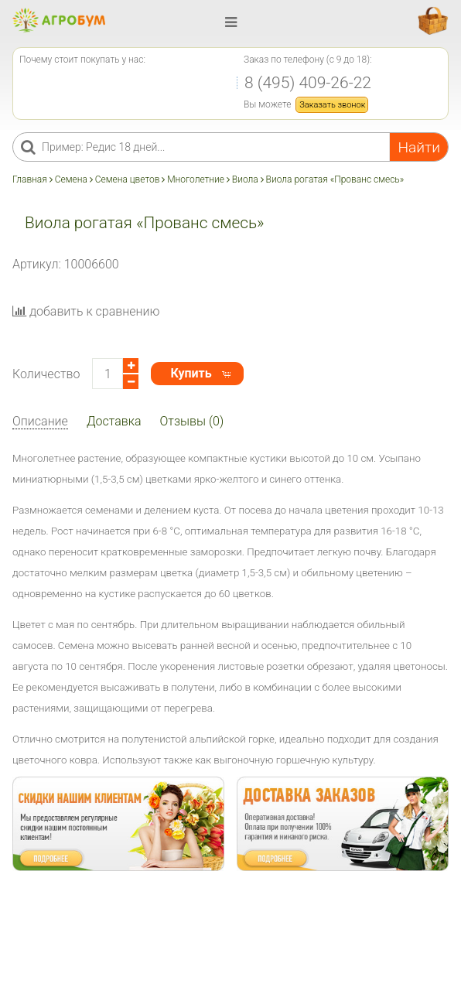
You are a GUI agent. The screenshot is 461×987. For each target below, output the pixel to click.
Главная (31, 179)
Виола (245, 179)
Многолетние (195, 179)
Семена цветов (127, 179)
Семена (71, 179)
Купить (190, 373)
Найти (419, 147)
